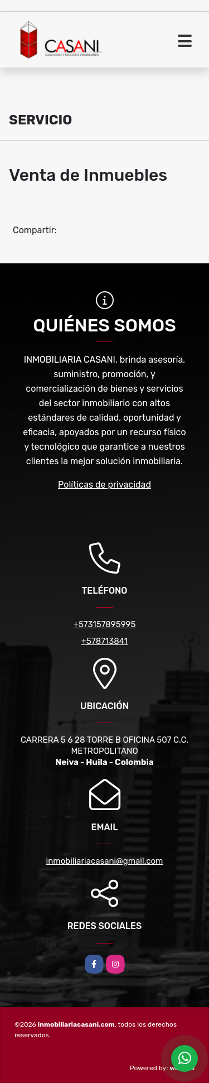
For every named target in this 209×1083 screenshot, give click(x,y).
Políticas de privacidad (104, 484)
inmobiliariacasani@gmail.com (104, 861)
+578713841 (104, 641)
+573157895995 (105, 624)
